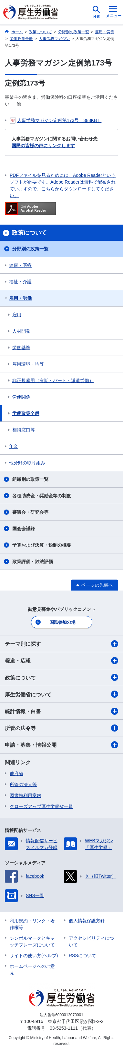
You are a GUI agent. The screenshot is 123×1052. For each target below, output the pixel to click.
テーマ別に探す (61, 643)
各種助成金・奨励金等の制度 (41, 495)
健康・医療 (20, 265)
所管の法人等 (23, 784)
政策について (61, 677)
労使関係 (21, 397)
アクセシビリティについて (91, 941)
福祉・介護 (20, 281)
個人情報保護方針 (87, 920)
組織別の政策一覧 (30, 479)
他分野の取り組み (27, 462)
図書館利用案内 (25, 795)
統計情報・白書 (61, 711)
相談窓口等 (23, 429)
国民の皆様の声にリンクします (43, 145)
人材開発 (21, 331)
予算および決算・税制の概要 (41, 545)
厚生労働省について (61, 694)
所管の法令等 (61, 728)
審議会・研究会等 (30, 512)
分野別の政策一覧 (30, 248)
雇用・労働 (20, 298)
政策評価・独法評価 (32, 561)
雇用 (16, 314)
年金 (13, 446)
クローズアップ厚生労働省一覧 (41, 806)
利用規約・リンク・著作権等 (32, 924)
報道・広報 (61, 660)
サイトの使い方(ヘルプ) (34, 955)
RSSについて (82, 955)
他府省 (16, 773)
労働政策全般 (25, 413)
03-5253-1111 (64, 1028)
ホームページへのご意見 (32, 970)
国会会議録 (23, 528)
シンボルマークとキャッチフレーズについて (32, 941)
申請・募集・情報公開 (61, 744)
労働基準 (21, 347)
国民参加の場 (62, 622)
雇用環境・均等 (28, 364)
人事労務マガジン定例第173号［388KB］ (58, 120)
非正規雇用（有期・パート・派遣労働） (53, 380)
